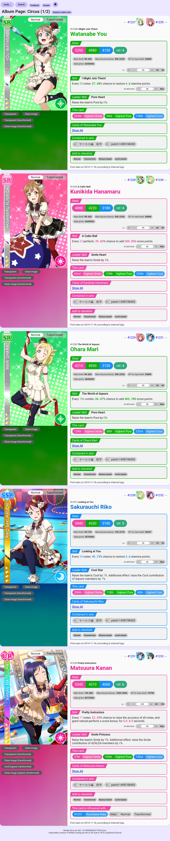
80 (163, 70)
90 (163, 543)
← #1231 (134, 656)
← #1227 (134, 22)
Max (162, 89)
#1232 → (156, 495)
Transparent (10, 114)
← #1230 (134, 495)
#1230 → (156, 180)
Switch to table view (62, 12)
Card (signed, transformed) (17, 766)
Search (21, 4)
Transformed (54, 19)
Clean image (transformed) (17, 126)
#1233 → (156, 656)
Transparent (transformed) (17, 120)
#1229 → (156, 22)
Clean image (31, 114)
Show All (77, 130)
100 (162, 704)
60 (157, 70)
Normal (35, 19)
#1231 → (156, 337)
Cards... (7, 4)
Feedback (34, 5)
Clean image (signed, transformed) (21, 772)
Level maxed (120, 159)
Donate (46, 5)
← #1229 (134, 337)
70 (157, 543)
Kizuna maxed (105, 159)
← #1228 (134, 180)
